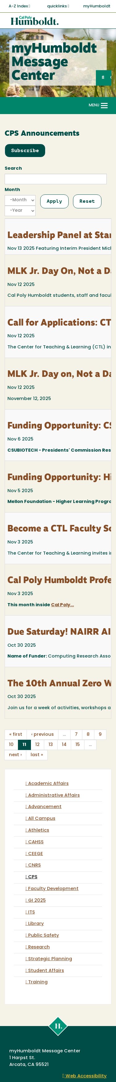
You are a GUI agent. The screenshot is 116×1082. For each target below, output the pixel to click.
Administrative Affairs (54, 795)
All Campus (41, 818)
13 (51, 745)
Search (13, 168)
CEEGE (35, 854)
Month (12, 190)
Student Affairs (46, 971)
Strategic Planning (50, 959)
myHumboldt (96, 6)
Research (39, 947)
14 (64, 745)
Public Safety (43, 935)
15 (77, 745)
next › (15, 755)
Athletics (38, 830)
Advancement (45, 807)
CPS (32, 877)
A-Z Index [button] (19, 6)
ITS (31, 912)
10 (11, 745)
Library (36, 924)
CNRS (34, 865)
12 (37, 745)
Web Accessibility (84, 1076)
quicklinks (58, 6)
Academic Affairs (48, 784)
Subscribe (25, 150)
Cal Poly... (62, 605)
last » (37, 755)
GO (110, 77)
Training (38, 982)
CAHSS (36, 842)
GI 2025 (37, 900)
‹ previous (42, 734)
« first (15, 734)
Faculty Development (53, 889)
